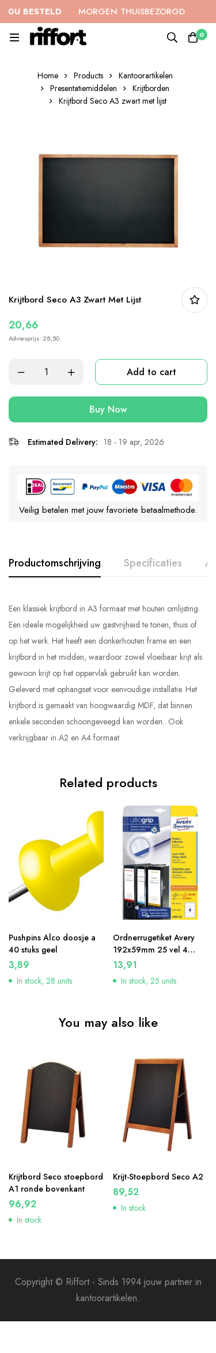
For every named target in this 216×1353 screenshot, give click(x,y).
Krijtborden (150, 88)
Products (88, 75)
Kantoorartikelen (146, 75)
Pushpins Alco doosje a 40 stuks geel (52, 943)
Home (47, 75)
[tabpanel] (108, 673)
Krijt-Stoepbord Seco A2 (158, 1176)
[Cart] (193, 37)
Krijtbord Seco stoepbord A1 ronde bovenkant (56, 1183)
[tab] (55, 563)
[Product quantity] (46, 372)
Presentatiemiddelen (83, 88)
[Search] (172, 37)
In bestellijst (194, 300)
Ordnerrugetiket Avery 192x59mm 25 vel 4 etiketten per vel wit (154, 949)
